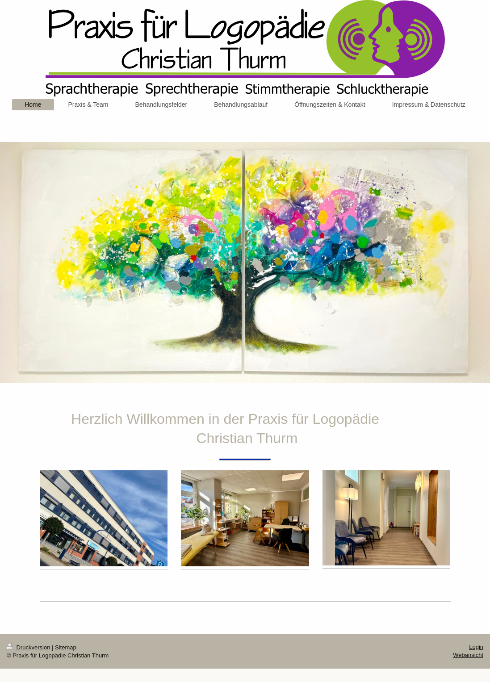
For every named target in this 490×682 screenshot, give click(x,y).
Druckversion (29, 647)
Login (476, 647)
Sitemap (65, 647)
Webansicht (468, 655)
